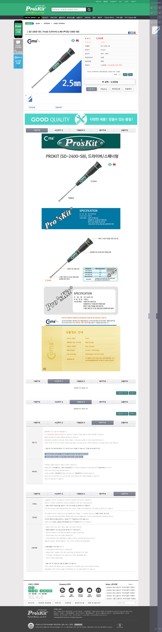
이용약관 (68, 603)
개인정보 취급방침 (44, 603)
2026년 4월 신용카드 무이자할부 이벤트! (120, 587)
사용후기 (133, 1)
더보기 (132, 393)
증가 (125, 74)
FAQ (120, 1)
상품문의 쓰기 (122, 413)
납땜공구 (79, 17)
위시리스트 (116, 89)
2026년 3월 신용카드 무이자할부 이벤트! (120, 590)
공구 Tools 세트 (130, 17)
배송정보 (102, 130)
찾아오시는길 (79, 603)
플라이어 (62, 17)
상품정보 (36, 130)
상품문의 (80, 130)
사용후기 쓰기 (122, 393)
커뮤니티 (58, 603)
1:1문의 (126, 1)
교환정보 (124, 130)
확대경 (99, 17)
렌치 (94, 17)
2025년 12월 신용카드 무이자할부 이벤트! (121, 598)
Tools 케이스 (109, 17)
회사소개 (31, 603)
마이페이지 (113, 1)
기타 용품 (119, 17)
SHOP (38, 23)
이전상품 (32, 107)
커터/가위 (53, 17)
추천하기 (128, 89)
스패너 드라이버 (59, 23)
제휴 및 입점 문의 (94, 603)
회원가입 (98, 1)
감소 (130, 74)
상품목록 (59, 107)
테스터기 (45, 17)
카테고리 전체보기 (32, 17)
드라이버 (87, 17)
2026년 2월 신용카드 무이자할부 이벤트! (120, 593)
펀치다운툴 (70, 17)
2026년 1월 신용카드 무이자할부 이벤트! (120, 596)
